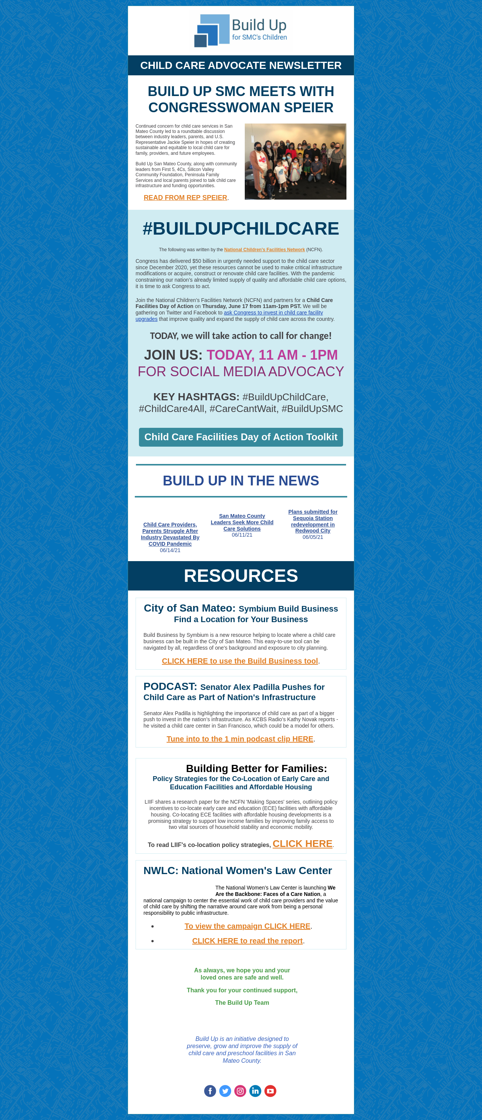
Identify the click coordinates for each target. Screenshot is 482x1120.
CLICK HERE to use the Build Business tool (240, 661)
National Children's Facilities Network (264, 249)
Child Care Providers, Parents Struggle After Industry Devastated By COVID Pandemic (170, 534)
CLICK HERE (303, 843)
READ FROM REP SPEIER (185, 197)
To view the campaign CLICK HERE (247, 926)
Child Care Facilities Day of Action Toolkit (241, 437)
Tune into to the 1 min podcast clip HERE (239, 739)
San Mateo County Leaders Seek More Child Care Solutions (242, 522)
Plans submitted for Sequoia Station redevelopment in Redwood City (313, 521)
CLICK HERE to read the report (247, 941)
